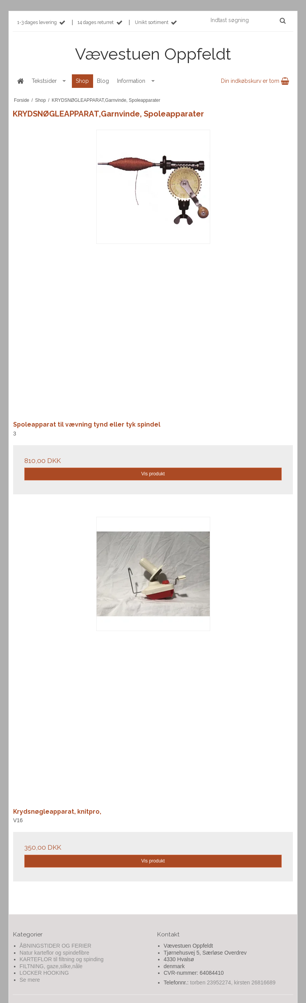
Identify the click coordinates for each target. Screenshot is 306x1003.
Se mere (30, 980)
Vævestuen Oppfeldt (153, 54)
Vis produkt (153, 474)
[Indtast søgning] (248, 20)
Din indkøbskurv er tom (255, 81)
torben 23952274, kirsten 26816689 (232, 982)
